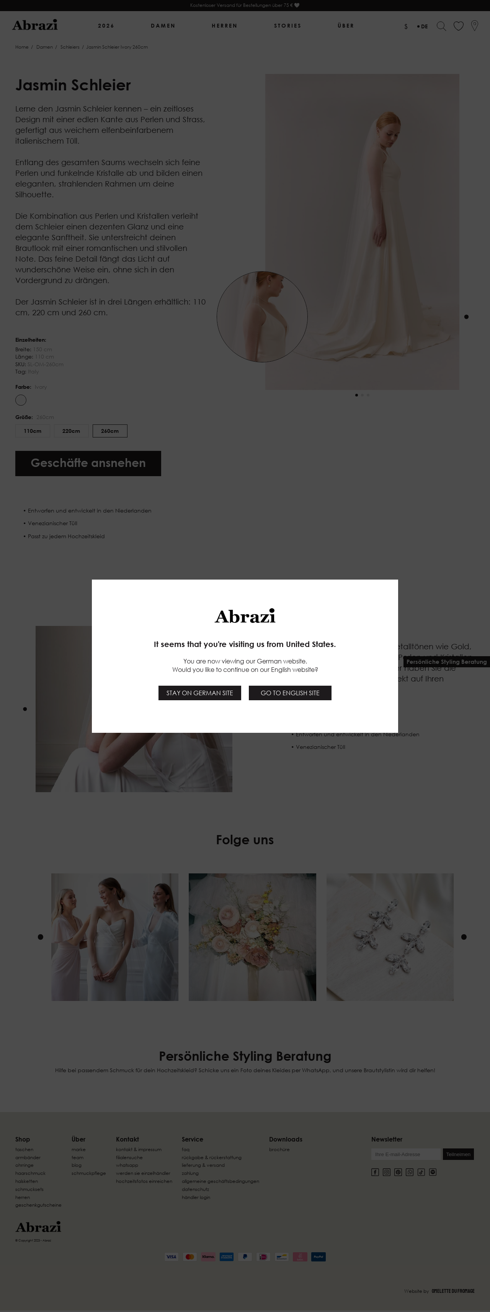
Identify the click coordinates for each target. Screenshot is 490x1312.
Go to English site (290, 693)
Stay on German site (200, 693)
